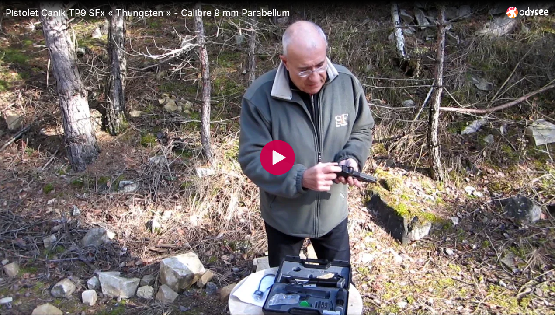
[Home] (527, 12)
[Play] (277, 157)
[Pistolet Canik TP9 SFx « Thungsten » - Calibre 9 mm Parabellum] (253, 13)
